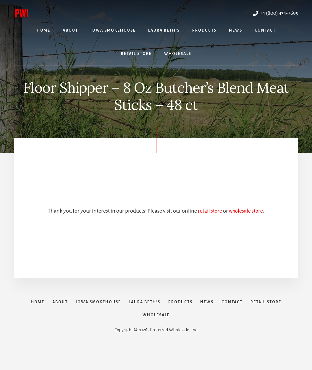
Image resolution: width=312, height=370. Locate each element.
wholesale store (245, 211)
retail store (209, 211)
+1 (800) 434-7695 (274, 13)
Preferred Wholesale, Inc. (78, 12)
